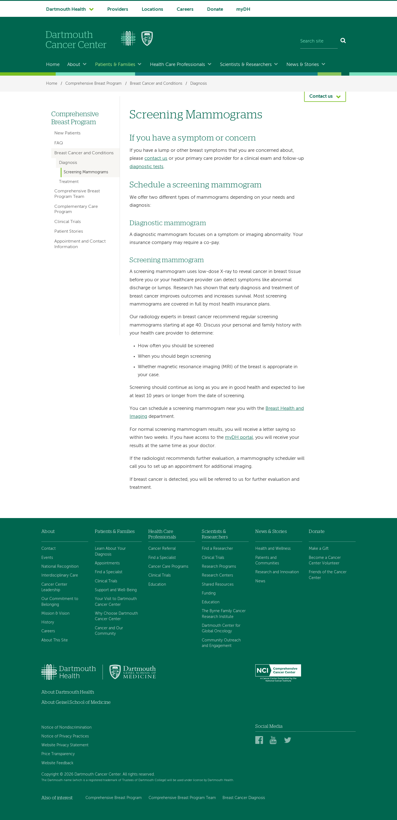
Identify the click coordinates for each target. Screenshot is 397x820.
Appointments (107, 563)
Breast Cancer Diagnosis (243, 798)
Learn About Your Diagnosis (110, 551)
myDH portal (239, 437)
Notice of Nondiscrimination (66, 727)
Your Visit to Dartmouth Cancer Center (116, 601)
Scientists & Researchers (246, 64)
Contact (48, 549)
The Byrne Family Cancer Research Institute (224, 614)
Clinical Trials (67, 222)
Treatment (69, 182)
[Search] (343, 41)
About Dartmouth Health (67, 692)
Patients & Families (115, 64)
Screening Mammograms (86, 172)
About (73, 64)
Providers (117, 9)
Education (157, 585)
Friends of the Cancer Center (328, 575)
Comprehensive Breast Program (93, 84)
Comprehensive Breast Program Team (77, 194)
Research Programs (219, 567)
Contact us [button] (321, 96)
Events (47, 558)
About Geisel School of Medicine (76, 702)
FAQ (58, 143)
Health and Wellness (273, 549)
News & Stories (302, 64)
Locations (152, 9)
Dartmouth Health (66, 9)
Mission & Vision (55, 613)
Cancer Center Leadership (54, 587)
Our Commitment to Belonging (59, 601)
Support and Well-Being (116, 590)
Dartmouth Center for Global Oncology (221, 628)
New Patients (67, 133)
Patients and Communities (267, 560)
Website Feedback (57, 763)
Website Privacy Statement (64, 745)
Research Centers (217, 575)
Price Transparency (58, 754)
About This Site (54, 640)
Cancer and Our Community (109, 631)
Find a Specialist (108, 572)
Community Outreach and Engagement (221, 643)
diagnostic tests (146, 166)
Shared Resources (218, 585)
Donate (215, 9)
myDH (243, 9)
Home (53, 64)
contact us (155, 158)
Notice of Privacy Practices (65, 736)
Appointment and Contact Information (80, 244)
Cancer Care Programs (168, 567)
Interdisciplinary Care (59, 575)
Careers (185, 9)
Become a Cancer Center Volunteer (325, 560)
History (47, 622)
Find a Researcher (217, 549)
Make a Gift (319, 549)
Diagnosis (198, 84)
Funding (209, 593)
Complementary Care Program (76, 209)
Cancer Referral (162, 549)
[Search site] (319, 41)
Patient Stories (68, 231)
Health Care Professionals (177, 64)
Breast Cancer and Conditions (156, 84)
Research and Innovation (277, 572)
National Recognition (60, 567)
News (260, 581)
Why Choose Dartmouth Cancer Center (116, 616)
